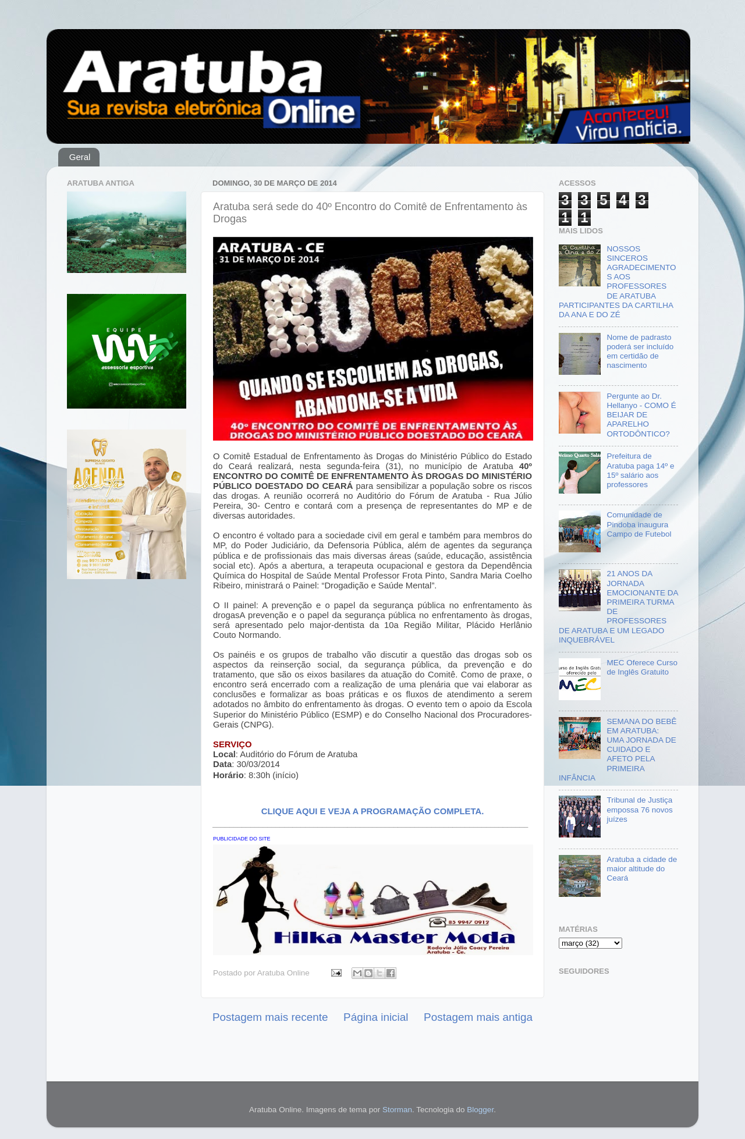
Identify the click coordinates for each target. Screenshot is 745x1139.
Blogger (480, 1109)
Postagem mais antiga (478, 1017)
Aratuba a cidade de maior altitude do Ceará (641, 868)
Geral (80, 157)
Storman (397, 1109)
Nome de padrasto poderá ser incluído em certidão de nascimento (639, 351)
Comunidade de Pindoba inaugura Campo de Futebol (638, 524)
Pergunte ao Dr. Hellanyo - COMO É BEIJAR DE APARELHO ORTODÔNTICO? (641, 415)
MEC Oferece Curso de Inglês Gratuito (641, 667)
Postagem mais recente (270, 1017)
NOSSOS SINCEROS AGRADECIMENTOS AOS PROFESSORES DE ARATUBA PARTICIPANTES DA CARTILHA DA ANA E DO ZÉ (617, 281)
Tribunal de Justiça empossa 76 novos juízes (639, 809)
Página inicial (375, 1017)
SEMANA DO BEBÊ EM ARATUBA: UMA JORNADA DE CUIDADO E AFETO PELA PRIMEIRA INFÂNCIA (617, 749)
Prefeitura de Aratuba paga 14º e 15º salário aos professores (640, 470)
